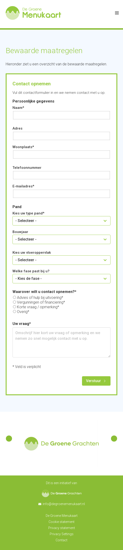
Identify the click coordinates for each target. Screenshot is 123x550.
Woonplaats (22, 147)
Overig (22, 311)
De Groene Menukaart (62, 516)
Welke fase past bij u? (30, 271)
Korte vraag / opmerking (37, 307)
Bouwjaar (20, 232)
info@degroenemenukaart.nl (64, 504)
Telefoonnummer (26, 168)
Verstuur (93, 381)
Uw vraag (20, 323)
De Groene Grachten (61, 493)
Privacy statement (61, 528)
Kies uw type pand (27, 213)
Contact (61, 540)
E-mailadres (22, 186)
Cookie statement (61, 522)
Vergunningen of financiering (40, 302)
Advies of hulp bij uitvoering (39, 297)
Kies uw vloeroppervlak (31, 252)
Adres (17, 128)
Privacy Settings (62, 534)
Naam (17, 108)
